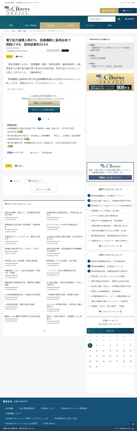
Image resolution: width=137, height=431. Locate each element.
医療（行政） (23, 31)
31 (124, 340)
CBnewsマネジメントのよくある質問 (21, 423)
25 (103, 361)
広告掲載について (13, 413)
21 (124, 356)
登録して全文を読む (44, 103)
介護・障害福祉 (30, 25)
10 (97, 351)
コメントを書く (44, 189)
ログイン (128, 11)
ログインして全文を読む (44, 110)
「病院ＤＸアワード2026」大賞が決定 (106, 65)
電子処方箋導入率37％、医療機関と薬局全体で (47, 31)
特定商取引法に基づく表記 (66, 418)
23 (90, 361)
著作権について (48, 408)
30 (117, 340)
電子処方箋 (47, 153)
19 (110, 356)
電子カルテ (34, 153)
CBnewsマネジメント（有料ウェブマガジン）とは (27, 418)
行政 (13, 31)
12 (110, 351)
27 (97, 340)
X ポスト (65, 50)
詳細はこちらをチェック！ (110, 177)
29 (110, 340)
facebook (34, 181)
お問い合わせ (49, 423)
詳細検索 (130, 19)
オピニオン (89, 25)
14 (124, 351)
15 (130, 351)
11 (103, 351)
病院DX (70, 25)
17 (97, 356)
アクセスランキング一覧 (110, 246)
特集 (109, 25)
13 (117, 351)
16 (90, 356)
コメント (15, 181)
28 (103, 340)
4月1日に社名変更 (97, 57)
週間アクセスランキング (110, 189)
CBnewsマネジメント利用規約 (74, 408)
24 (97, 361)
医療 (10, 25)
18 (103, 356)
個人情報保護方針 (27, 408)
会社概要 (9, 408)
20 (117, 356)
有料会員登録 (110, 11)
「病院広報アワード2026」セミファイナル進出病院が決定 (110, 47)
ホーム (6, 31)
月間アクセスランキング (110, 255)
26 (90, 340)
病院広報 (49, 25)
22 (130, 356)
